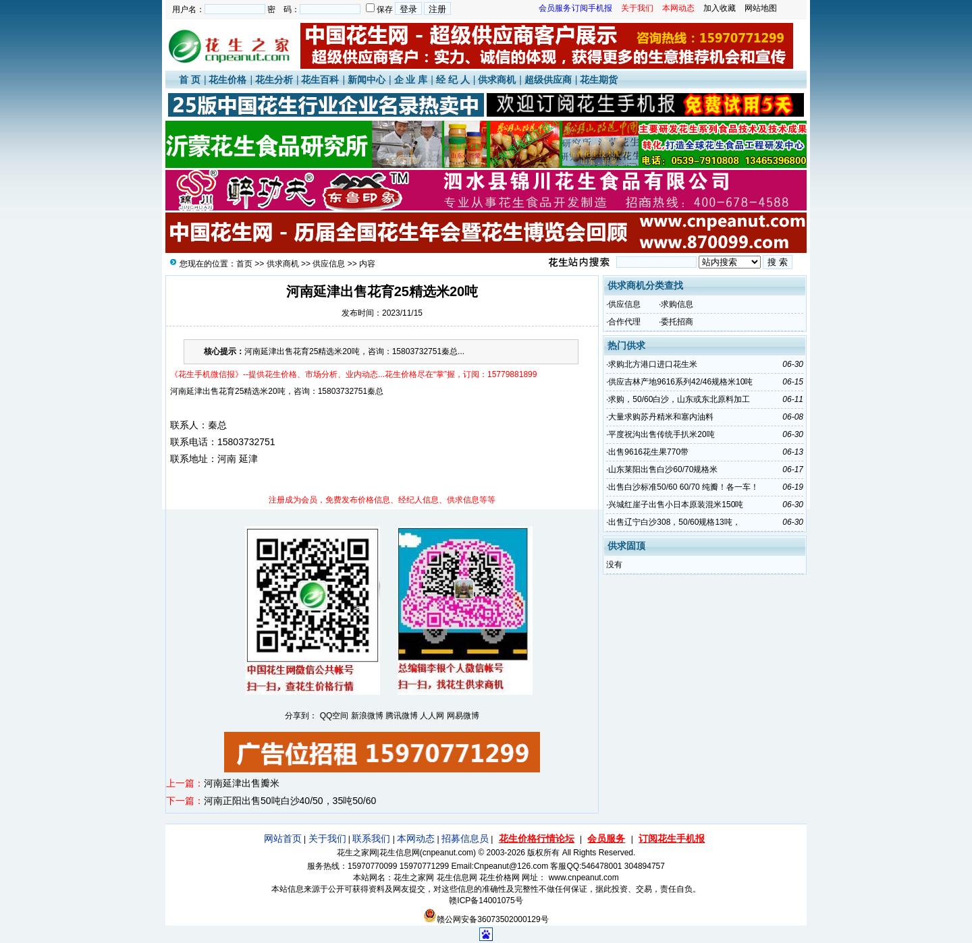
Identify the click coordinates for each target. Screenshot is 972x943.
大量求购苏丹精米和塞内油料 (660, 417)
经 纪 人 (453, 79)
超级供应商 (548, 79)
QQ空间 (334, 715)
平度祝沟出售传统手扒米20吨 (661, 434)
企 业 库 (411, 79)
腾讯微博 (401, 715)
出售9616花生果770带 (648, 452)
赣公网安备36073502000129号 (485, 919)
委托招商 (677, 321)
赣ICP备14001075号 (485, 900)
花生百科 (320, 79)
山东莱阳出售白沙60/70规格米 (663, 469)
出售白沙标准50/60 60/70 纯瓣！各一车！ (683, 487)
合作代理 (624, 321)
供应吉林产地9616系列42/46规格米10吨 (680, 382)
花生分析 (274, 79)
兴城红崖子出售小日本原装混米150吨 (675, 504)
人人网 (432, 715)
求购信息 (677, 304)
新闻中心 (366, 79)
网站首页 (283, 838)
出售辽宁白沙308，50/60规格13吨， (674, 522)
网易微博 (463, 715)
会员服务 (606, 838)
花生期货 (599, 79)
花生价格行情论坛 (536, 838)
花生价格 (227, 79)
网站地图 (761, 8)
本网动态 (416, 838)
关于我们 (327, 838)
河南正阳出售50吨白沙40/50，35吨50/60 (290, 800)
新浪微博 (367, 715)
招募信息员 (465, 838)
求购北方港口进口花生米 (652, 364)
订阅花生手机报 (672, 838)
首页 (244, 263)
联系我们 (371, 838)
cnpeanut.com (448, 852)
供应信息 (329, 263)
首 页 (189, 79)
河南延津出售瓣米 (241, 783)
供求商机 (497, 79)
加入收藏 (719, 8)
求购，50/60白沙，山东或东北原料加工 (679, 399)
